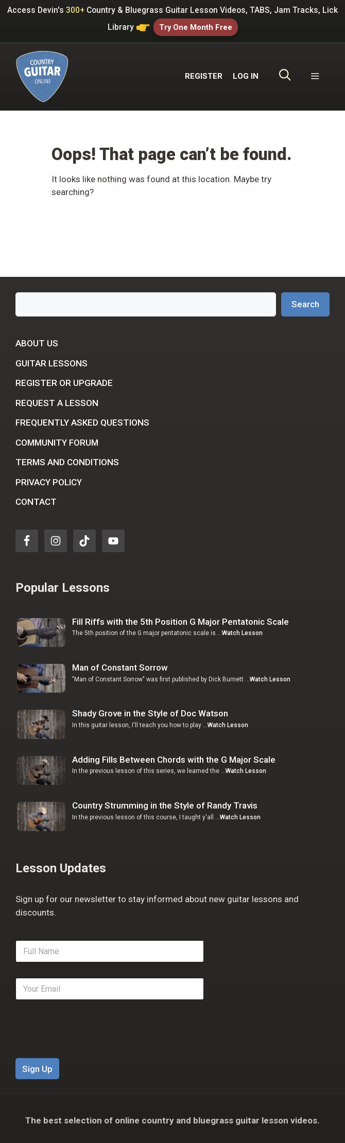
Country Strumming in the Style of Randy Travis (164, 803)
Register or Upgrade (64, 381)
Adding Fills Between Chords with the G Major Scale (173, 757)
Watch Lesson (242, 631)
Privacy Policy (48, 479)
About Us (36, 341)
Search (305, 301)
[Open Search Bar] (285, 74)
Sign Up (37, 1066)
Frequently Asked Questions (82, 420)
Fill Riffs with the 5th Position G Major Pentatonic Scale (180, 619)
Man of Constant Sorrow (120, 665)
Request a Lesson (56, 400)
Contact (36, 500)
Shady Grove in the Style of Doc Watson (150, 711)
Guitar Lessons (51, 361)
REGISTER (203, 74)
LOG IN (245, 74)
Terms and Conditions (67, 460)
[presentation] (93, 1048)
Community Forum (56, 440)
